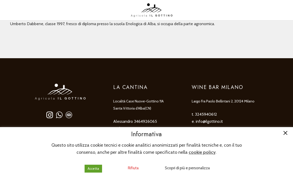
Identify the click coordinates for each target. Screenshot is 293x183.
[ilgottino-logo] (152, 10)
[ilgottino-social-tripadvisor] (69, 115)
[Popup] (280, 10)
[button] (285, 133)
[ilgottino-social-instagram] (49, 115)
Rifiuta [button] (133, 168)
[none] (17, 10)
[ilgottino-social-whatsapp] (59, 115)
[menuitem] (17, 10)
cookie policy (202, 152)
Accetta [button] (93, 168)
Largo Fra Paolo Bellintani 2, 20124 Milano (223, 101)
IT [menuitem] (12, 10)
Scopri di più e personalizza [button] (187, 168)
